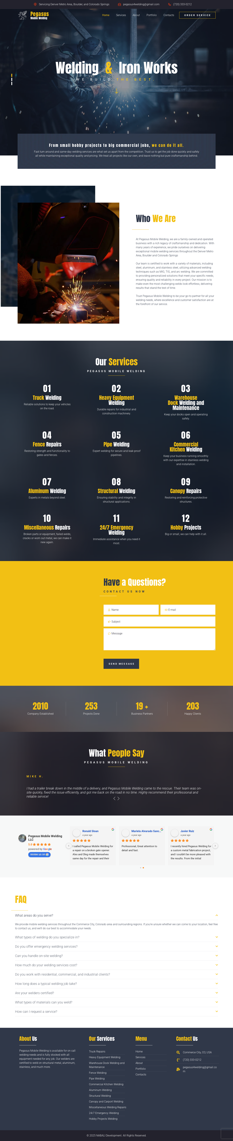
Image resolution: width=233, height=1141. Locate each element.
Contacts (168, 15)
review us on (39, 854)
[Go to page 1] (143, 867)
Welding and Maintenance (186, 403)
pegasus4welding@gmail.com (141, 4)
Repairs (47, 444)
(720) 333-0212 (182, 4)
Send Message (122, 663)
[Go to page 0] (140, 867)
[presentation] (114, 798)
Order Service (197, 15)
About (136, 15)
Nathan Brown (189, 831)
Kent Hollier (138, 831)
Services (121, 15)
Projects (186, 527)
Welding (47, 398)
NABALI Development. (109, 1135)
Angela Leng (90, 831)
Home (105, 15)
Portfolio (152, 15)
